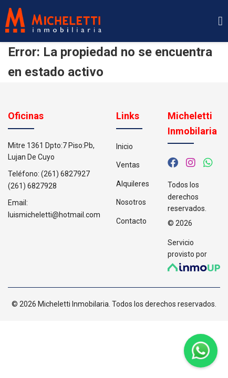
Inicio (124, 146)
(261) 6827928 (32, 186)
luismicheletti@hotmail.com (54, 215)
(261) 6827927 (65, 174)
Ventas (128, 165)
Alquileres (132, 184)
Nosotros (131, 202)
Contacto (131, 221)
